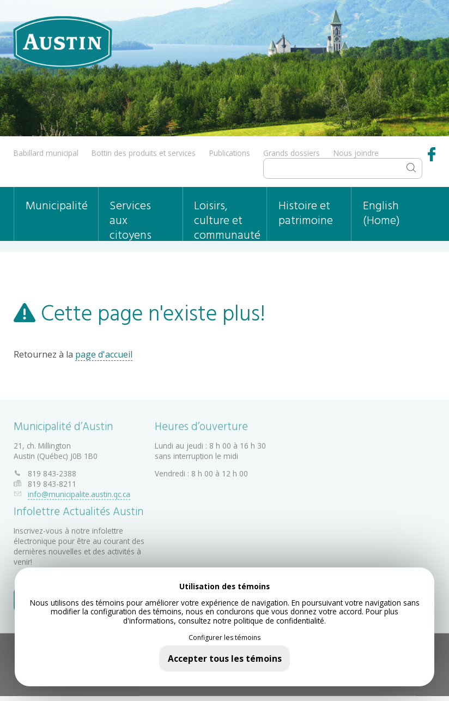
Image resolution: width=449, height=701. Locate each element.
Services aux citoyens (130, 219)
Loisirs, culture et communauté (227, 219)
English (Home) (381, 214)
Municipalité (57, 206)
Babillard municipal (46, 153)
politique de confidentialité (279, 620)
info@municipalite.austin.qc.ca (79, 492)
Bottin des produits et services (144, 153)
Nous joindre (356, 153)
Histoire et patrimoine (305, 214)
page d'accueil (103, 354)
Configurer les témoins (224, 637)
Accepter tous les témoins (225, 658)
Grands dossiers (291, 153)
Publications (229, 153)
